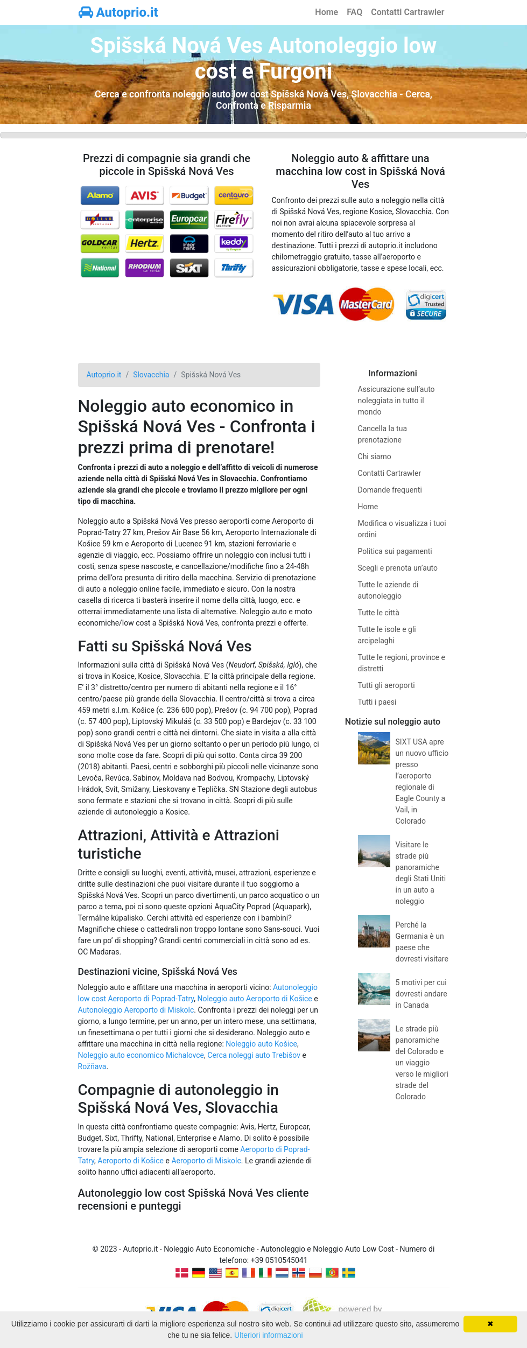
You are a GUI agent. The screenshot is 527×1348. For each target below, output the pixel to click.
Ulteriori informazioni (268, 1335)
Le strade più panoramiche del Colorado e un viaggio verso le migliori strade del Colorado (422, 1062)
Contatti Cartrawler (407, 12)
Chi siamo (374, 456)
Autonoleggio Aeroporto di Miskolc (136, 1010)
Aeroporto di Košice (130, 1160)
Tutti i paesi (377, 702)
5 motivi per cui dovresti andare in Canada (421, 993)
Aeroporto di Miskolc (206, 1160)
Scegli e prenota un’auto (398, 568)
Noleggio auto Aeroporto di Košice (254, 998)
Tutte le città (378, 612)
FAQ (354, 12)
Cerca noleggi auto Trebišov (253, 1055)
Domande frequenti (390, 490)
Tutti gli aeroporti (386, 685)
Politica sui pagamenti (395, 551)
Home (326, 12)
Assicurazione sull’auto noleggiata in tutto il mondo (396, 400)
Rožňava (92, 1066)
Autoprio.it (118, 12)
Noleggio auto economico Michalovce (141, 1055)
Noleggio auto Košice (261, 1044)
